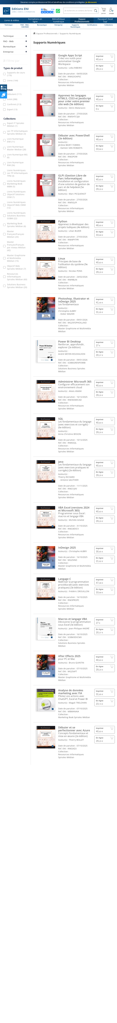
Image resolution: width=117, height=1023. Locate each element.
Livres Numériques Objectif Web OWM (16, 205)
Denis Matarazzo (77, 107)
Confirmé (14, 104)
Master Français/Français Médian (15, 234)
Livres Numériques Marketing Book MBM (16, 184)
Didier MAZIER (67, 314)
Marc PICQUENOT (77, 193)
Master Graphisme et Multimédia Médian (16, 258)
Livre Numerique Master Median (16, 148)
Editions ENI (19, 11)
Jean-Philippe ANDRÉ (79, 628)
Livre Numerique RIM (15, 164)
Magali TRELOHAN (78, 702)
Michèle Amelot (76, 520)
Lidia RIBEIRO (75, 67)
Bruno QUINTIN (76, 662)
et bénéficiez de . (58, 2)
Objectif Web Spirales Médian (16, 267)
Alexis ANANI (75, 391)
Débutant (14, 94)
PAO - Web (8, 41)
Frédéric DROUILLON (79, 591)
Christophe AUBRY (67, 311)
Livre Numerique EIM (15, 140)
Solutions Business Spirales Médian (17, 286)
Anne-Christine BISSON (69, 434)
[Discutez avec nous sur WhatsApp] (58, 11)
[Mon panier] (103, 11)
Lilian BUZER (75, 231)
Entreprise (8, 51)
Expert (12, 109)
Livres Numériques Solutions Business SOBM (16, 215)
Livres (12, 80)
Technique (8, 36)
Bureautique (9, 46)
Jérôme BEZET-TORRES (69, 145)
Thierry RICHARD (66, 477)
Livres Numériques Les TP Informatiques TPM (17, 173)
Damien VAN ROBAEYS (71, 147)
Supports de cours (16, 74)
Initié (12, 99)
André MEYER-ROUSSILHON (71, 354)
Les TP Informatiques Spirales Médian (17, 132)
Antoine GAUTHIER (69, 480)
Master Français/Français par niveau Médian (16, 246)
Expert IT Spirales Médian (15, 124)
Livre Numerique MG (17, 156)
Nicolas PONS (75, 271)
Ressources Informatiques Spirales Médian (17, 276)
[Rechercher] (95, 11)
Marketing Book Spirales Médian (16, 225)
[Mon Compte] (111, 11)
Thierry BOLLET (76, 739)
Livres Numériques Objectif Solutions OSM (16, 194)
